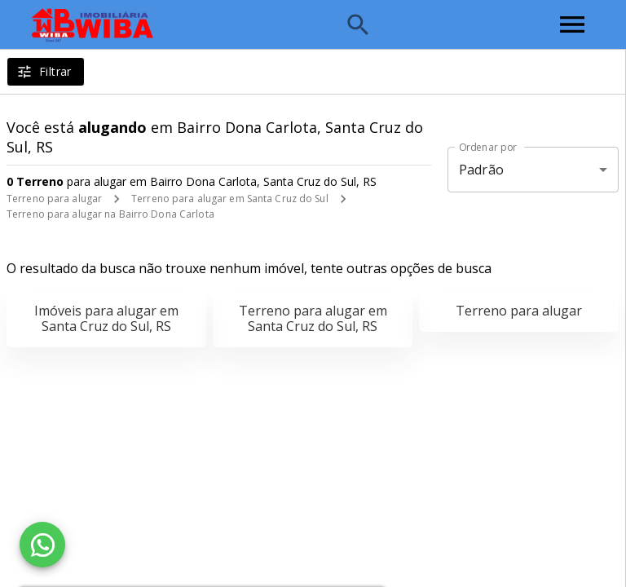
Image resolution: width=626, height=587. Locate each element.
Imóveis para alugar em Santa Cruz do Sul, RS (106, 318)
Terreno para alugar (54, 198)
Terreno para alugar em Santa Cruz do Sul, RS (313, 318)
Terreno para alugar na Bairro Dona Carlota (110, 214)
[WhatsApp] (42, 544)
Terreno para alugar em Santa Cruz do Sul (229, 198)
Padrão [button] (481, 170)
